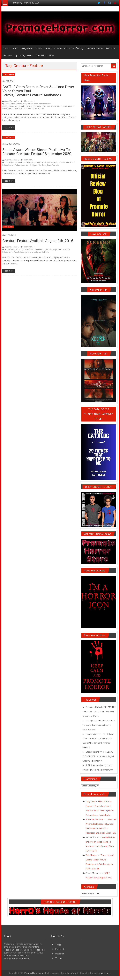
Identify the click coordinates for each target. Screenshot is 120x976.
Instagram (59, 954)
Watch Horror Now (44, 55)
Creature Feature (35, 106)
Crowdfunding (76, 48)
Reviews (8, 55)
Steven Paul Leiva (38, 109)
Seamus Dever (12, 109)
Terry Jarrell (91, 801)
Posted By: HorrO (10, 101)
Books (39, 48)
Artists (15, 48)
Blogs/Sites (27, 48)
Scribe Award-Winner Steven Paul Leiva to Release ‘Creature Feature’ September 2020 (36, 152)
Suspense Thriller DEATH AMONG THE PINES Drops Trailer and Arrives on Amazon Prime (99, 711)
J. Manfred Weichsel (94, 819)
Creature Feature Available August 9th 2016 (50, 250)
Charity (48, 48)
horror (44, 106)
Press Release (9, 74)
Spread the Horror (25, 109)
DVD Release (8, 227)
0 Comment (26, 101)
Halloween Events (94, 48)
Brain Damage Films (12, 250)
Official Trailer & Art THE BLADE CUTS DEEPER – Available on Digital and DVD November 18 (98, 756)
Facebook (59, 949)
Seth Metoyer (91, 855)
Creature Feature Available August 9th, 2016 (37, 241)
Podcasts (110, 48)
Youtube (59, 958)
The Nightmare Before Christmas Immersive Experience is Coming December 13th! (99, 725)
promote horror (39, 163)
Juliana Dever (51, 106)
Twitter (58, 945)
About (7, 48)
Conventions (60, 48)
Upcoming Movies (24, 55)
